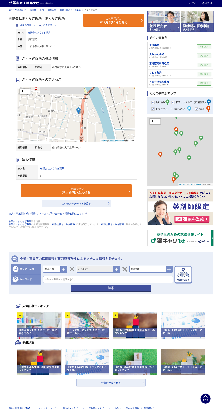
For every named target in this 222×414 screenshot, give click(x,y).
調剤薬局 (52, 10)
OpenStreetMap (117, 141)
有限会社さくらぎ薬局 (70, 10)
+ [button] (22, 91)
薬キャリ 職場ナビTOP (21, 408)
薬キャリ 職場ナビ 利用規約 (140, 408)
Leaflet (104, 141)
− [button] (28, 91)
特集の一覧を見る (111, 382)
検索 (111, 288)
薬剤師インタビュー (100, 408)
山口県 (33, 10)
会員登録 (207, 3)
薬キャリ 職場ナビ (17, 10)
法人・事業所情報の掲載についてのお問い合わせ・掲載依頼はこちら (48, 213)
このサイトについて (48, 408)
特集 (118, 408)
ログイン (194, 3)
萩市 (42, 10)
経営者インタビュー (74, 408)
